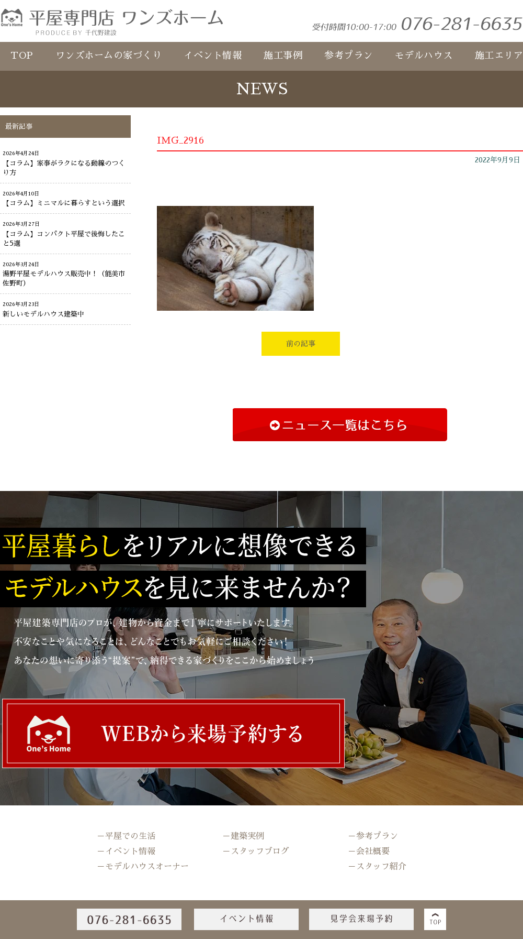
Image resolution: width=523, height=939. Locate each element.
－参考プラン (373, 836)
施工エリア (499, 55)
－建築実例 (243, 836)
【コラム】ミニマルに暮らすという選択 (64, 203)
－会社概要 (369, 851)
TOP (21, 55)
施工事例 (283, 55)
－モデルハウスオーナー (143, 866)
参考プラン (348, 55)
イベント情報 (213, 55)
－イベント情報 (126, 851)
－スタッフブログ (255, 851)
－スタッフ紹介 (377, 866)
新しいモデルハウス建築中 (43, 314)
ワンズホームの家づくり (108, 55)
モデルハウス (424, 55)
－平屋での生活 (126, 836)
